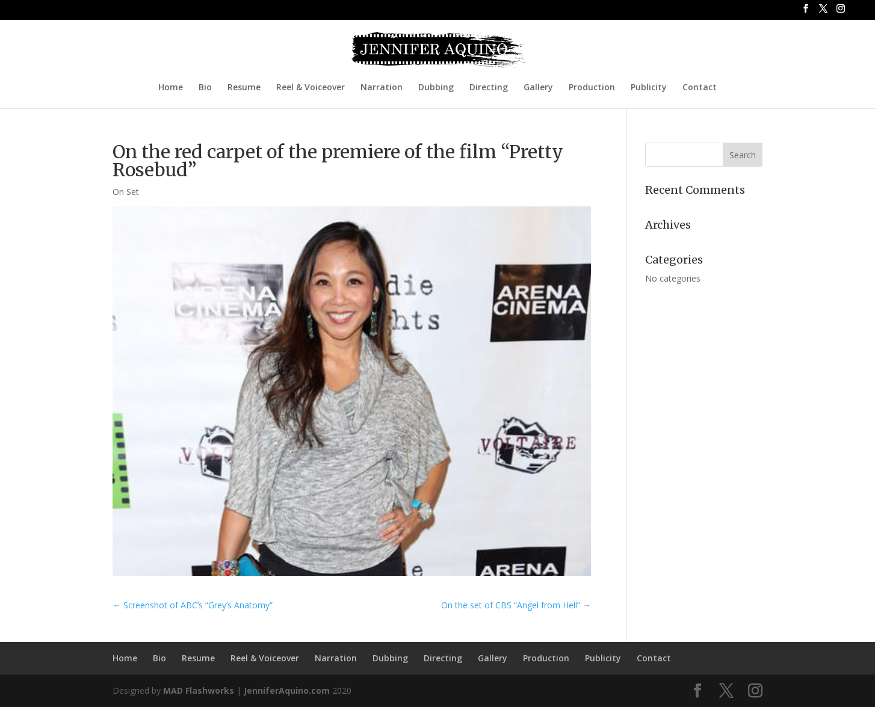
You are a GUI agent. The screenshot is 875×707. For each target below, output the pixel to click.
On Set (126, 191)
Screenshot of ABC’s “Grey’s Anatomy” (193, 605)
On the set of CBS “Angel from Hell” (516, 605)
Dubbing (436, 88)
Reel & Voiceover (310, 88)
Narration (381, 88)
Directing (488, 88)
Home (170, 88)
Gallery (538, 88)
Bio (205, 88)
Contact (699, 88)
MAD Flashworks (198, 690)
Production (592, 88)
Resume (244, 88)
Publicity (649, 88)
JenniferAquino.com (287, 690)
